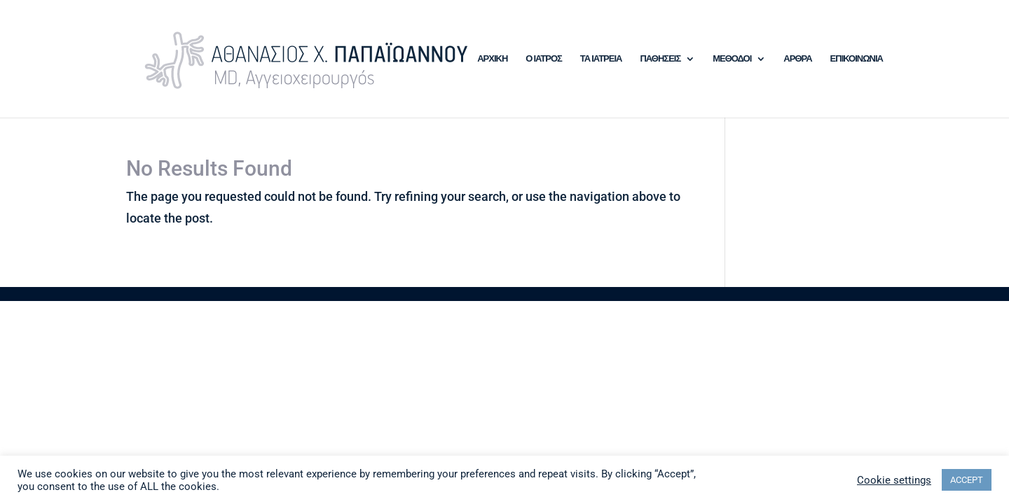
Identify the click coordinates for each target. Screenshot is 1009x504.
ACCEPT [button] (966, 480)
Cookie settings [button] (894, 480)
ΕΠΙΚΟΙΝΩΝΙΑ (856, 59)
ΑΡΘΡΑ (797, 59)
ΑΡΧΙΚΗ (492, 59)
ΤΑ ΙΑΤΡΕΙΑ (601, 59)
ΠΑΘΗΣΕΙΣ (660, 59)
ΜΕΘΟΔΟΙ (732, 59)
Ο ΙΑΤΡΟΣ (544, 59)
